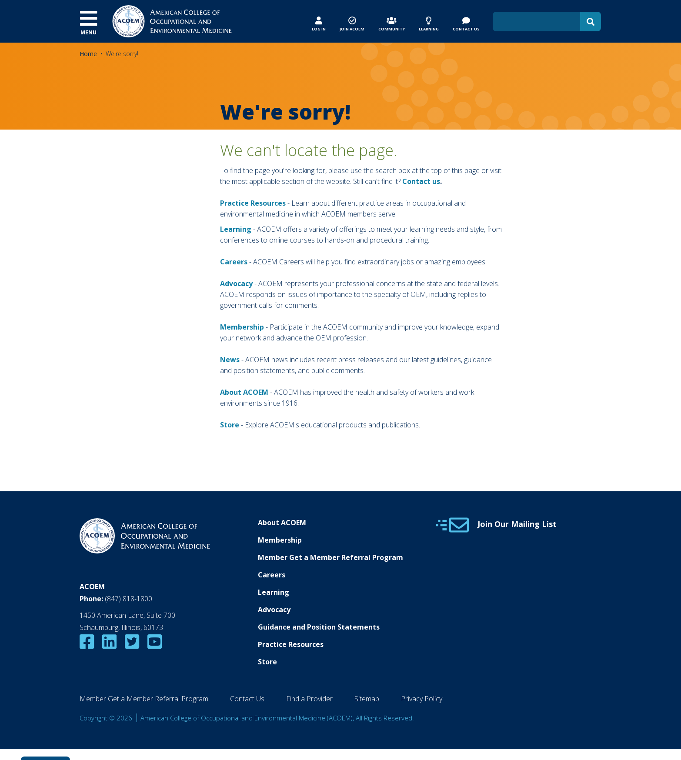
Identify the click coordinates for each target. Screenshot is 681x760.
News (230, 359)
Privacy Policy (421, 698)
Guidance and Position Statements (319, 627)
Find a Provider (309, 698)
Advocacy (274, 609)
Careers (271, 575)
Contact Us (247, 698)
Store (267, 662)
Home (88, 54)
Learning (235, 229)
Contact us (421, 181)
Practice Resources (253, 203)
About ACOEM (244, 392)
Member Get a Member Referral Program (330, 557)
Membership (242, 327)
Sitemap (366, 698)
